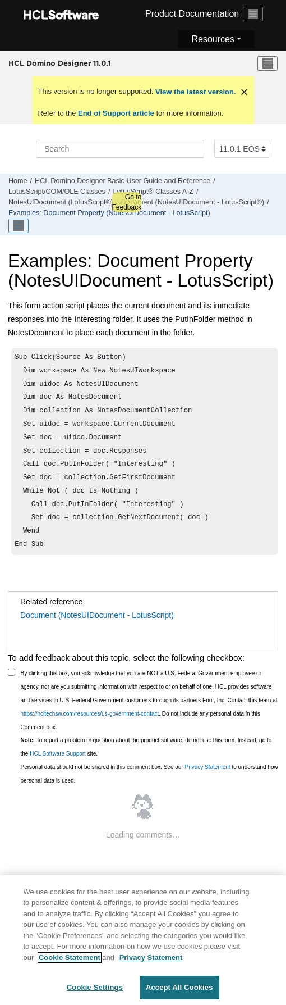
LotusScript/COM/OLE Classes (56, 191)
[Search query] (120, 149)
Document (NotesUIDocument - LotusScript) (97, 631)
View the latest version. (194, 92)
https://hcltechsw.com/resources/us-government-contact (90, 730)
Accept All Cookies (179, 989)
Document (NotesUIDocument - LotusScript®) (193, 202)
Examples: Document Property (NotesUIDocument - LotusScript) (109, 213)
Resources (212, 39)
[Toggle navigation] (253, 14)
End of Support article (116, 113)
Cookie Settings (95, 989)
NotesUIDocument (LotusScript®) (60, 202)
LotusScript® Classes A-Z (153, 191)
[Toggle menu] (267, 63)
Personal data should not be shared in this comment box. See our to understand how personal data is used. (149, 791)
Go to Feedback (126, 202)
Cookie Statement (69, 959)
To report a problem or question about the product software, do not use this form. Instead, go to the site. (146, 764)
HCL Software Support (58, 770)
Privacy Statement (207, 784)
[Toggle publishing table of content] (18, 226)
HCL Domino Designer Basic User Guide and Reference (122, 181)
